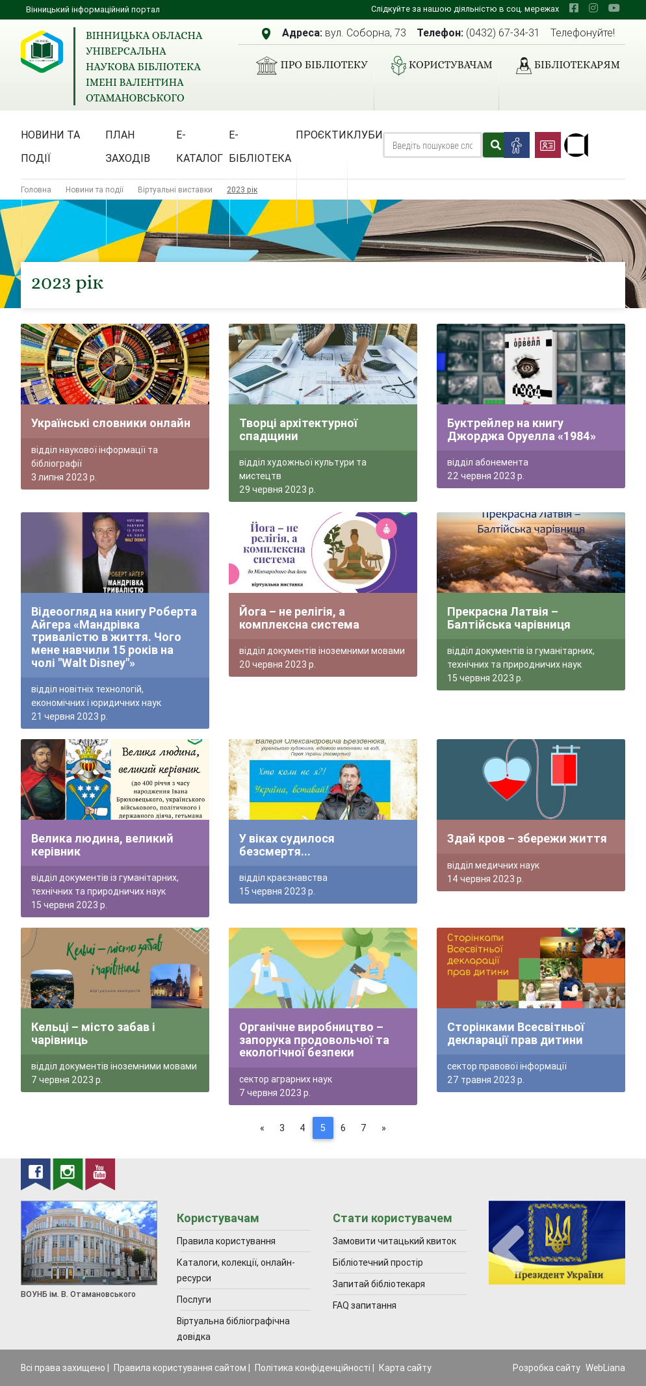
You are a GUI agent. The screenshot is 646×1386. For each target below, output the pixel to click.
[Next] (384, 1128)
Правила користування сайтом (180, 1368)
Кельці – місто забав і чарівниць (93, 1033)
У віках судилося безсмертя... (287, 845)
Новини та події (50, 146)
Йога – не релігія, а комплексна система (299, 618)
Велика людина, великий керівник (102, 845)
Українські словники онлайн (110, 422)
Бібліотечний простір (378, 1262)
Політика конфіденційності (312, 1368)
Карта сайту (405, 1368)
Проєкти (321, 134)
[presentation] (508, 1250)
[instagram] (593, 8)
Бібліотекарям (563, 65)
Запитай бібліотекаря (379, 1284)
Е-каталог (199, 146)
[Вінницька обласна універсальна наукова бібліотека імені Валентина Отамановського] (42, 51)
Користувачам (437, 65)
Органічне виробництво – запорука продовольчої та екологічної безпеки (314, 1039)
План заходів (127, 146)
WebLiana (605, 1368)
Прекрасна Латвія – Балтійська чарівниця (509, 618)
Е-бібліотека (260, 146)
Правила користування (226, 1241)
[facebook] (574, 8)
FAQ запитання (364, 1305)
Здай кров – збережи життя (527, 838)
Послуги (194, 1299)
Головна (36, 189)
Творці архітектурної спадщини (298, 429)
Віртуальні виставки (175, 189)
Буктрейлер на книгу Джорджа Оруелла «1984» (521, 429)
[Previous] (262, 1128)
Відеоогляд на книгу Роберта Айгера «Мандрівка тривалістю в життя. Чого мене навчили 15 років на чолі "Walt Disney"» (114, 637)
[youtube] (614, 8)
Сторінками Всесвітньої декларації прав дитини (515, 1033)
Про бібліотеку (306, 66)
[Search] (432, 145)
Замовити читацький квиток (394, 1241)
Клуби (364, 134)
